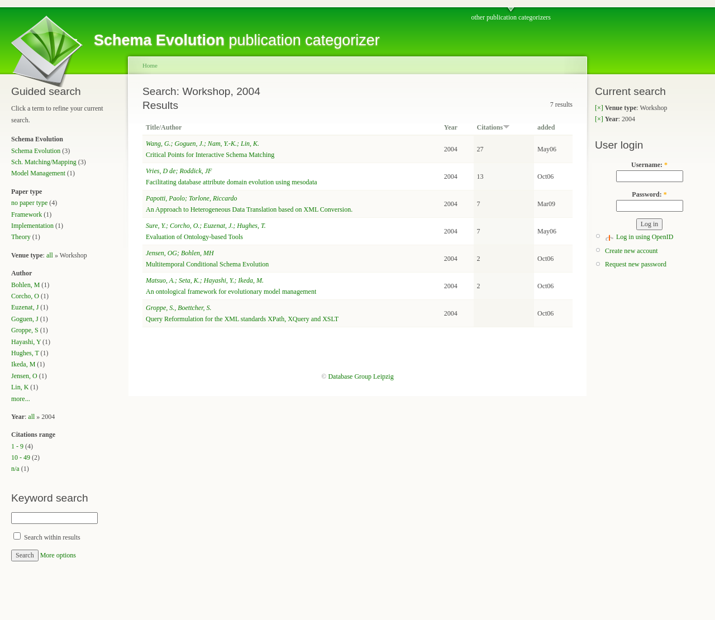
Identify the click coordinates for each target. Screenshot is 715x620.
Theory (21, 237)
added (546, 127)
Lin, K (19, 387)
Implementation (32, 226)
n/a (15, 469)
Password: (649, 194)
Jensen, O (24, 376)
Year (450, 127)
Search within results (46, 537)
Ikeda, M (23, 364)
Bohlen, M (25, 285)
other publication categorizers (511, 17)
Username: (649, 165)
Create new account (631, 251)
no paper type (29, 203)
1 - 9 (17, 446)
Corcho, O (25, 296)
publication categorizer (237, 40)
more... (20, 399)
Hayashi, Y (26, 342)
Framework (26, 214)
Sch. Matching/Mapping (44, 162)
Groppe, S (25, 330)
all (49, 255)
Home (150, 65)
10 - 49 (20, 457)
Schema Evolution (35, 151)
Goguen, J (25, 319)
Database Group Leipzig (360, 376)
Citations (494, 127)
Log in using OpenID (644, 237)
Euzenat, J (25, 307)
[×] (599, 108)
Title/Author (164, 127)
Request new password (635, 264)
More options (58, 555)
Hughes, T (25, 353)
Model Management (38, 173)
